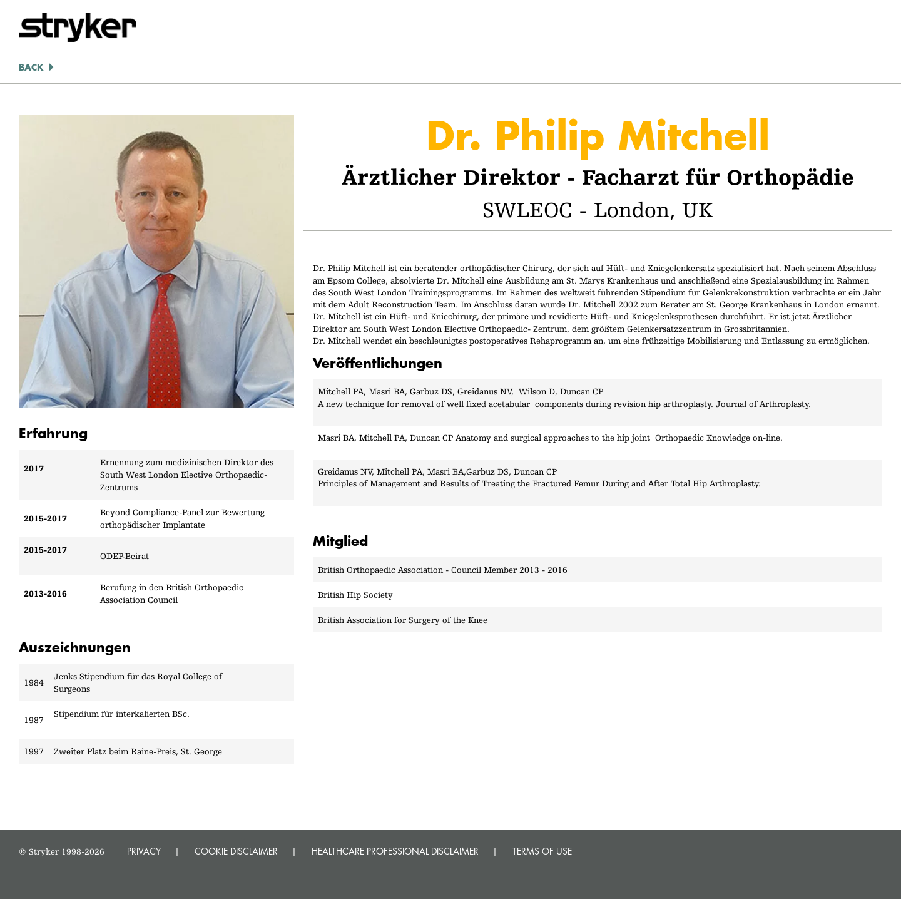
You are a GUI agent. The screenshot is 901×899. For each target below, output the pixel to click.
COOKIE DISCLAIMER (236, 851)
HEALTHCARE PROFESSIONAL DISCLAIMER (395, 851)
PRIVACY (144, 851)
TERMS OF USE (542, 851)
